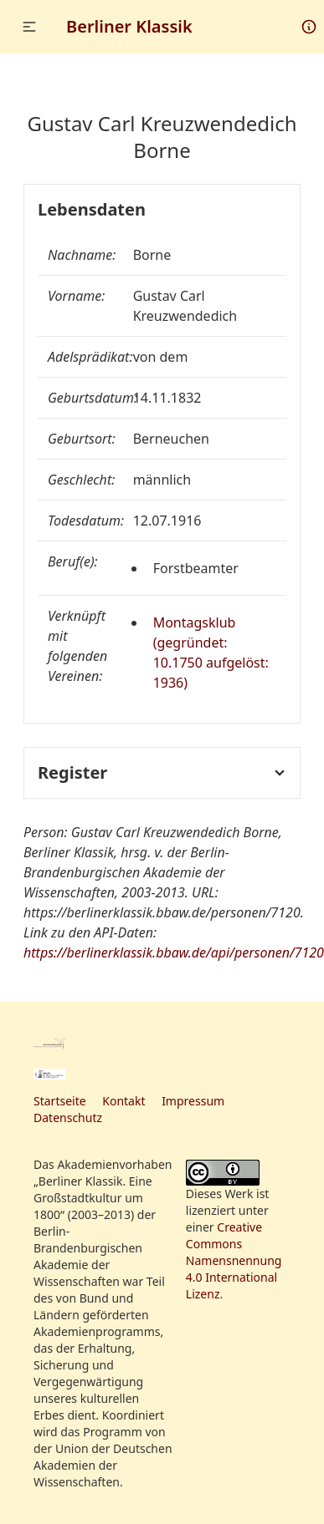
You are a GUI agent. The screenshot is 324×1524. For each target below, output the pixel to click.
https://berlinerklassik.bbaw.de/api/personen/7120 (173, 952)
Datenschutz (67, 1117)
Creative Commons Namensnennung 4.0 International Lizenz (234, 1260)
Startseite (59, 1101)
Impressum (193, 1101)
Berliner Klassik (129, 26)
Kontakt (123, 1101)
